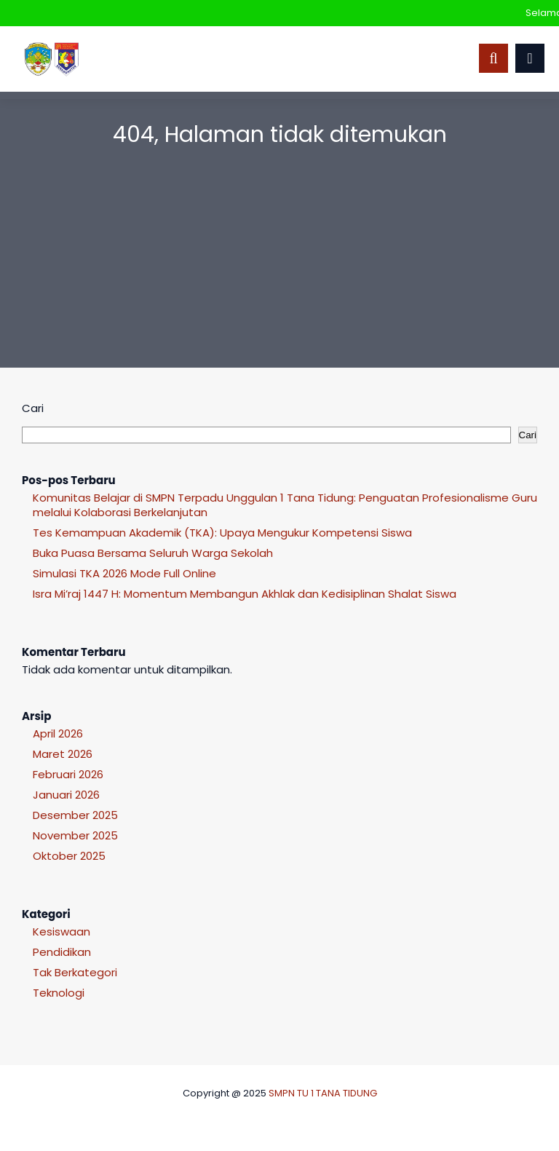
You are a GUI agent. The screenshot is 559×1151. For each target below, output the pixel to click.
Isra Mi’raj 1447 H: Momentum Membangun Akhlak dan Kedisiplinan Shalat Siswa (244, 593)
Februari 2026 (68, 774)
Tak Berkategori (75, 972)
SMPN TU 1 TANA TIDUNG (323, 1093)
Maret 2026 (62, 754)
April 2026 (58, 733)
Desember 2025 (75, 815)
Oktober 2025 (69, 855)
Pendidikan (62, 952)
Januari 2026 (66, 794)
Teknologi (58, 992)
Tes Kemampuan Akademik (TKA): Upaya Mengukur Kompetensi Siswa (222, 532)
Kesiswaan (61, 931)
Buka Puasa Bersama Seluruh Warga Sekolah (153, 553)
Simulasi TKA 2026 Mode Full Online (124, 573)
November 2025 (75, 835)
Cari (33, 408)
